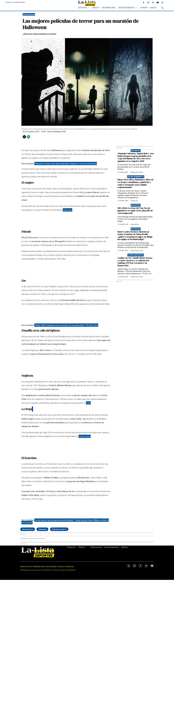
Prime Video (84, 436)
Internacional (109, 8)
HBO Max (67, 210)
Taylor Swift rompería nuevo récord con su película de (66, 325)
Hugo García (135, 224)
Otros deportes (136, 255)
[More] (88, 8)
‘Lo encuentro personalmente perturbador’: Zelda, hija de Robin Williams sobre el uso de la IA (65, 521)
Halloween (42, 529)
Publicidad (37, 566)
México (95, 8)
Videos (153, 8)
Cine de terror (27, 529)
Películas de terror (59, 529)
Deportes (82, 8)
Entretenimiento (126, 8)
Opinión (144, 8)
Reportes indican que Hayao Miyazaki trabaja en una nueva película (65, 163)
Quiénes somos (26, 566)
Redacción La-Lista (137, 172)
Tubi (88, 403)
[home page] (87, 3)
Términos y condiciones (65, 566)
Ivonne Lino (134, 200)
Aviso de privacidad (48, 566)
